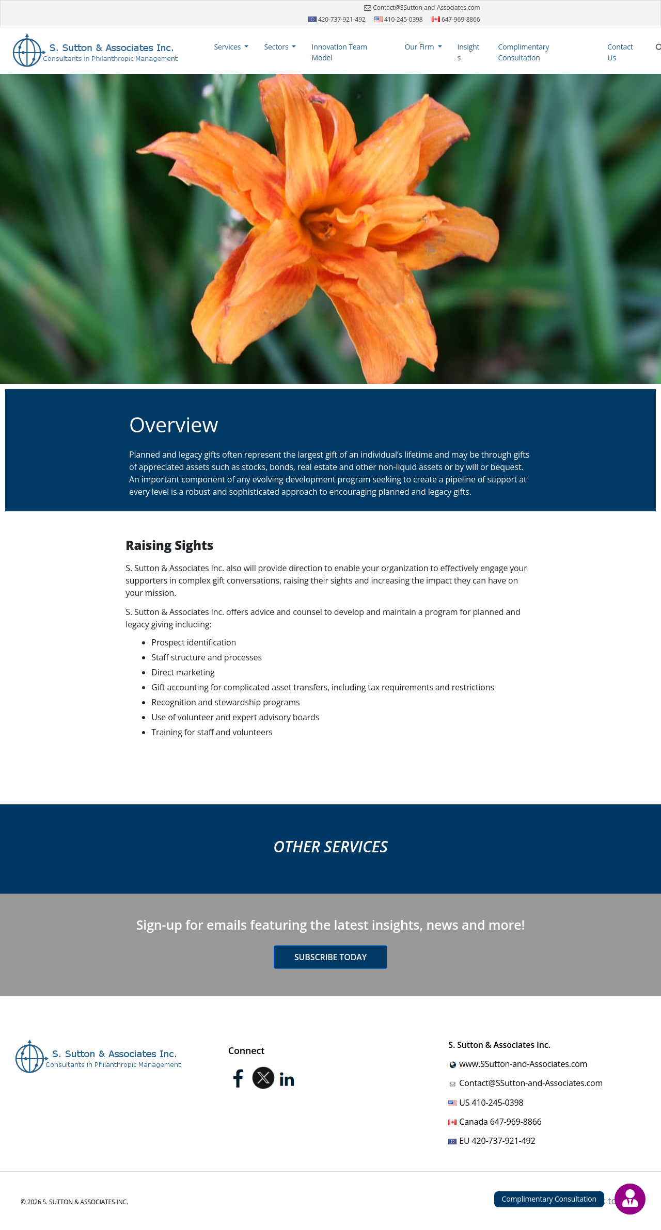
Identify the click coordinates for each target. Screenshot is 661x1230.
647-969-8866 (456, 19)
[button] (231, 47)
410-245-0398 (398, 19)
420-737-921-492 (337, 19)
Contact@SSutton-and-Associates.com (420, 7)
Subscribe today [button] (330, 957)
